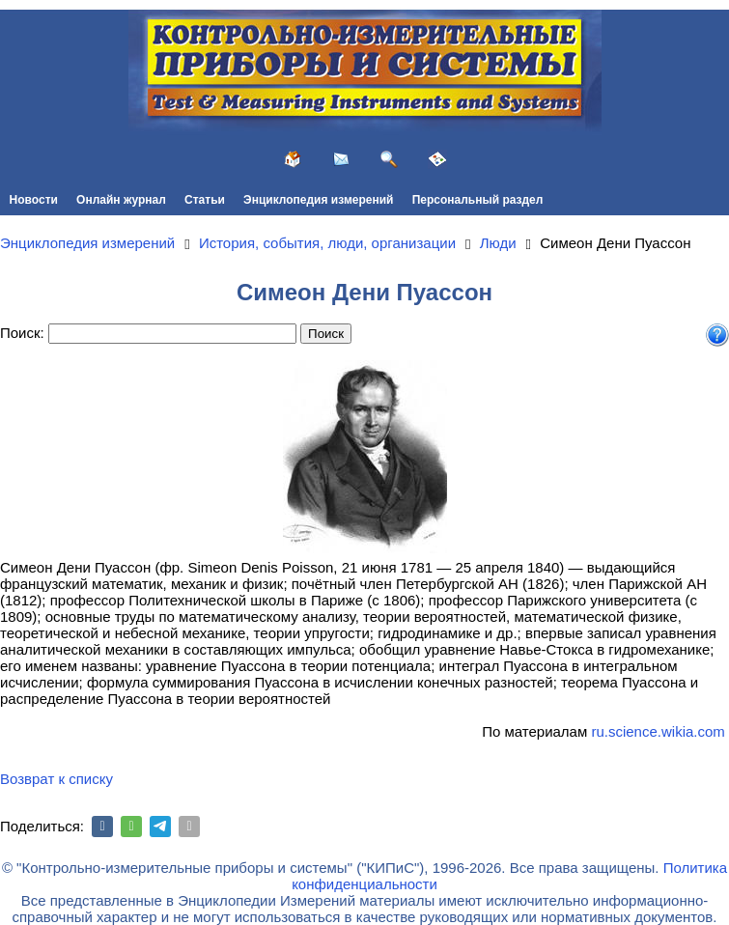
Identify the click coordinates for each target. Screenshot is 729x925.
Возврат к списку (56, 779)
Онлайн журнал (121, 200)
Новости (34, 200)
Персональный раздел (478, 200)
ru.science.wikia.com (657, 731)
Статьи (204, 200)
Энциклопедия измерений (318, 200)
